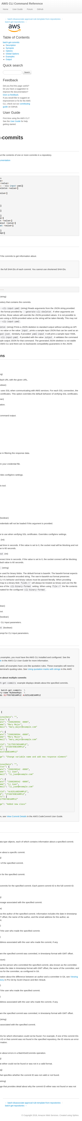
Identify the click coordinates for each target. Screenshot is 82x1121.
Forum (30, 9)
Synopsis (10, 48)
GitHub (40, 9)
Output (9, 59)
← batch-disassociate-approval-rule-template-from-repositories (33, 19)
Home (5, 9)
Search (27, 72)
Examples (10, 56)
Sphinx (75, 1115)
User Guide (17, 9)
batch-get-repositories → (16, 22)
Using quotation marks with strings (44, 669)
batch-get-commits (11, 42)
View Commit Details (16, 816)
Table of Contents (16, 37)
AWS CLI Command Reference (22, 3)
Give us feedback (10, 95)
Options (9, 51)
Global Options (12, 54)
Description (11, 45)
